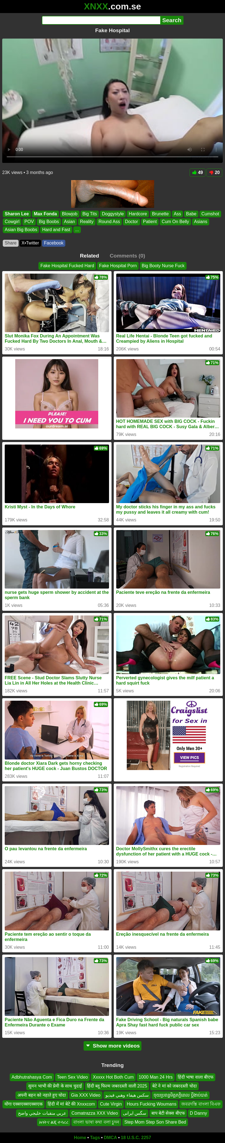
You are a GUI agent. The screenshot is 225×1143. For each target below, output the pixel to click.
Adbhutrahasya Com (32, 1077)
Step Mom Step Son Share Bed (155, 1122)
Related (89, 256)
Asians (200, 221)
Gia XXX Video (85, 1095)
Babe (191, 213)
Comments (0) (127, 256)
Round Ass (109, 221)
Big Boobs (49, 221)
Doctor (131, 221)
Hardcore (138, 213)
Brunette (160, 213)
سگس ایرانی (134, 1113)
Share (11, 243)
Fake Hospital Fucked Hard (67, 265)
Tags (95, 1137)
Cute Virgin (111, 1104)
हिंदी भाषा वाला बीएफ (195, 1077)
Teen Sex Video (72, 1077)
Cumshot (210, 213)
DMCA (110, 1137)
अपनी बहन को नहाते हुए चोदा (41, 1095)
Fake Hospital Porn (118, 265)
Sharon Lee (17, 213)
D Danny (198, 1113)
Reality (87, 221)
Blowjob (69, 213)
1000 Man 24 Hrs (156, 1077)
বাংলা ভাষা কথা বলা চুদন (96, 1122)
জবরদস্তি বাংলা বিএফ (201, 1104)
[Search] (101, 20)
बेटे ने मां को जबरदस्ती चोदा (174, 1086)
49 (197, 172)
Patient (150, 221)
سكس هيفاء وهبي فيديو (127, 1095)
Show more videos (112, 1046)
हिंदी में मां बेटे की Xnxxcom (71, 1104)
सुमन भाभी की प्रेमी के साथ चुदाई (55, 1086)
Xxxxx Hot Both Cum (113, 1077)
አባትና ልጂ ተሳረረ (54, 1122)
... (77, 229)
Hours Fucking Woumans (151, 1104)
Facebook (53, 243)
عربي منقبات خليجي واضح (42, 1113)
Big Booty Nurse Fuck (163, 265)
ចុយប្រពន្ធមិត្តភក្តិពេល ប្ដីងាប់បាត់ (180, 1095)
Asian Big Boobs (21, 229)
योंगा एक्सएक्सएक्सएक (23, 1104)
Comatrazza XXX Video (94, 1113)
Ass (177, 213)
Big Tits (89, 213)
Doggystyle (113, 213)
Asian (69, 221)
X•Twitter (30, 243)
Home (80, 1137)
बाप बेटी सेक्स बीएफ (168, 1113)
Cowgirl (12, 221)
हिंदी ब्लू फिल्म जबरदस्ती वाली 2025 (117, 1086)
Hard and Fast (56, 229)
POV (29, 221)
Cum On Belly (175, 221)
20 (214, 172)
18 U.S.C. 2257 (136, 1137)
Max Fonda (45, 213)
